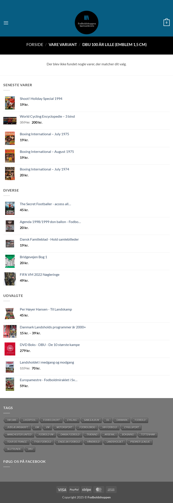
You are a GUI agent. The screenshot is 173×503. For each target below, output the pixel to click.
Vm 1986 (11, 420)
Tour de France (17, 442)
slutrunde (14, 449)
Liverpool (30, 420)
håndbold (93, 442)
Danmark (122, 420)
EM (37, 427)
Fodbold (140, 420)
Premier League (140, 442)
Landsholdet (115, 442)
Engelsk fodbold (69, 442)
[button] (6, 22)
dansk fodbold (70, 434)
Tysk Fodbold (42, 442)
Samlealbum (91, 420)
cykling (72, 420)
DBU (30, 449)
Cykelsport (131, 427)
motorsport (64, 427)
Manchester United (19, 434)
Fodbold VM (46, 434)
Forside (34, 44)
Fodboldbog (87, 427)
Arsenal (110, 434)
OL (108, 420)
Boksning (128, 434)
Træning (92, 434)
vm (48, 427)
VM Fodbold (110, 427)
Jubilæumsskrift (17, 427)
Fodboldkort (51, 420)
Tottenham (148, 434)
